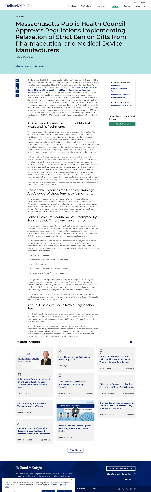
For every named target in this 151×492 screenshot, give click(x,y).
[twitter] (123, 489)
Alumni (127, 479)
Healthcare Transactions (120, 94)
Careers (143, 2)
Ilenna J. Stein (40, 66)
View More (74, 450)
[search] (145, 6)
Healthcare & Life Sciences (121, 105)
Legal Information (80, 488)
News (137, 6)
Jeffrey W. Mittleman (23, 66)
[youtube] (134, 489)
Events (127, 6)
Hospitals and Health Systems (119, 90)
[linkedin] (119, 489)
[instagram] (127, 489)
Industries (102, 6)
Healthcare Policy (118, 98)
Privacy (94, 488)
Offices (134, 2)
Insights (115, 6)
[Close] (71, 484)
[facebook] (130, 489)
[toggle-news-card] (131, 342)
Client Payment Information (118, 474)
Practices (72, 6)
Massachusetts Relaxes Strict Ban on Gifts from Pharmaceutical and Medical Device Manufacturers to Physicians (62, 90)
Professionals (86, 6)
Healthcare (115, 85)
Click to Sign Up (122, 124)
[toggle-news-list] (134, 342)
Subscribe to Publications (121, 468)
